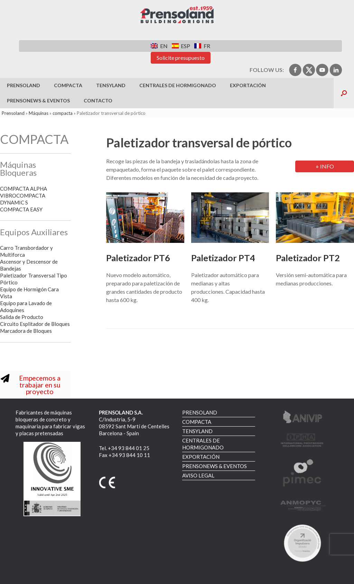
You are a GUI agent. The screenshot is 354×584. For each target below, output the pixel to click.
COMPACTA (68, 85)
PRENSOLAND (23, 85)
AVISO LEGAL (198, 475)
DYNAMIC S (14, 202)
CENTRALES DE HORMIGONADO (177, 85)
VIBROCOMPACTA (22, 195)
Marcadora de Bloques (26, 331)
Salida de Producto (21, 317)
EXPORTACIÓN (248, 85)
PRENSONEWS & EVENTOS (38, 100)
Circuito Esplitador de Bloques (35, 324)
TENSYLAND (110, 85)
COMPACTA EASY (22, 209)
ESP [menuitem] (185, 46)
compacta (63, 113)
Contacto (98, 100)
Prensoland (13, 113)
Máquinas (38, 113)
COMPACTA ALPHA (23, 188)
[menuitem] (159, 46)
